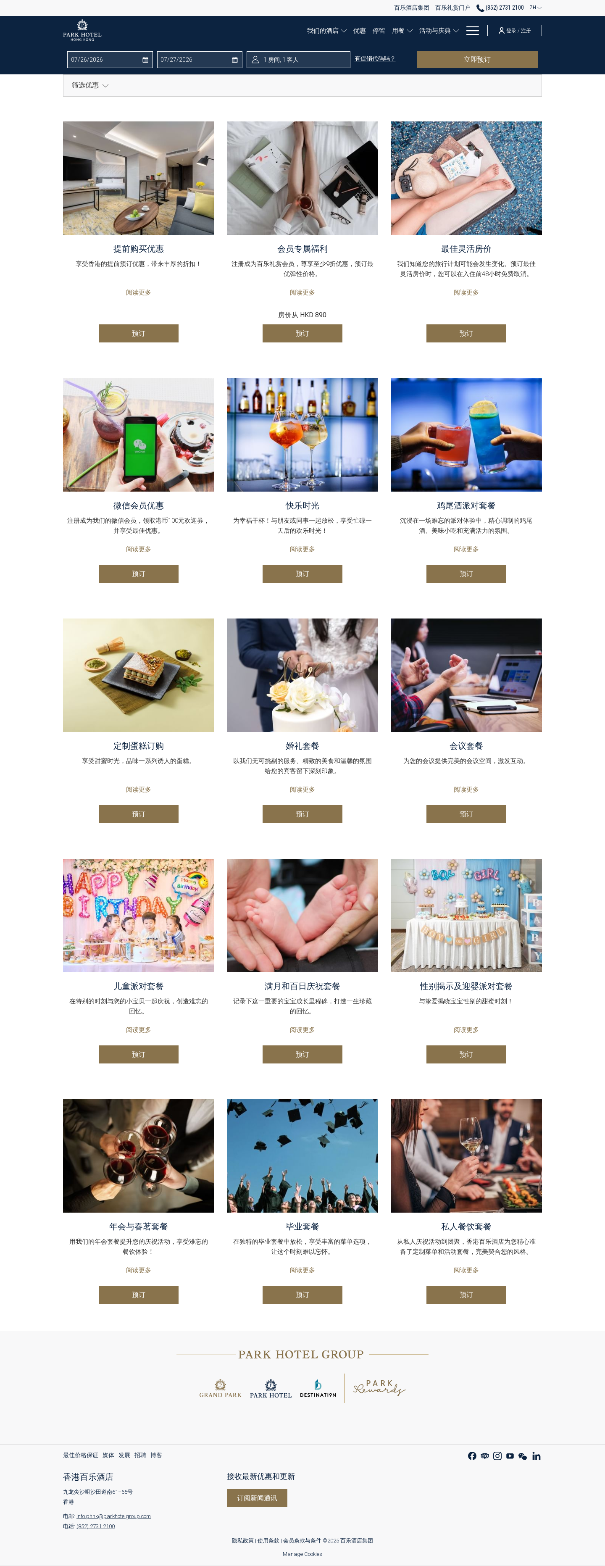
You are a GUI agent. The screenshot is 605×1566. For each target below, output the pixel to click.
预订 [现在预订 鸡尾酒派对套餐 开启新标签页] (466, 574)
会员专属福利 (302, 249)
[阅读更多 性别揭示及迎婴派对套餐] (466, 915)
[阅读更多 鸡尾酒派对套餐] (466, 435)
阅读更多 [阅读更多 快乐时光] (302, 549)
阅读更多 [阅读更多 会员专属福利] (302, 292)
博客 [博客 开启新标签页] (156, 1456)
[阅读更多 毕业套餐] (302, 1156)
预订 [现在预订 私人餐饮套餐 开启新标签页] (466, 1295)
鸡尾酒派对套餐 (466, 505)
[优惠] (344, 30)
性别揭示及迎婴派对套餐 (466, 986)
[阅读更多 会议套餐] (466, 675)
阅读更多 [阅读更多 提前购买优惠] (138, 292)
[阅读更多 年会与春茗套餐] (138, 1156)
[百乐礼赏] (463, 30)
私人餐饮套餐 (466, 1226)
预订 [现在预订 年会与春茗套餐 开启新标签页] (138, 1295)
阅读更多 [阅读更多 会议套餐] (466, 789)
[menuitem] (81, 1455)
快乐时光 (302, 505)
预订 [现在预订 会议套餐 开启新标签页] (466, 814)
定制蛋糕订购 (138, 746)
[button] (104, 60)
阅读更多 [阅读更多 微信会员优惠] (138, 549)
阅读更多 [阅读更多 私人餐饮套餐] (466, 1270)
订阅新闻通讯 (257, 1498)
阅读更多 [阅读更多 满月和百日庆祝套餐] (302, 1030)
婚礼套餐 (302, 746)
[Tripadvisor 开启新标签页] (485, 1455)
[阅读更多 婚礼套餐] (302, 675)
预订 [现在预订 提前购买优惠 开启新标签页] (138, 333)
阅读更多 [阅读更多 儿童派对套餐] (138, 1030)
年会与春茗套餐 (138, 1226)
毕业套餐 (302, 1226)
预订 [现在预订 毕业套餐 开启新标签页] (302, 1295)
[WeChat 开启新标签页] (522, 1455)
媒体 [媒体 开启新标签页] (108, 1456)
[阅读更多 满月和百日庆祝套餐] (302, 915)
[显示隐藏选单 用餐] (397, 30)
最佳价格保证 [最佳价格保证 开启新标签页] (80, 1456)
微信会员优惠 (138, 505)
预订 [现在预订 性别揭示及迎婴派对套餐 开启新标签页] (466, 1054)
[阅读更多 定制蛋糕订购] (138, 675)
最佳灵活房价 (466, 249)
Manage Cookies (302, 1554)
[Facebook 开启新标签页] (472, 1455)
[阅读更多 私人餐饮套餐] (466, 1156)
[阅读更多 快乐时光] (302, 435)
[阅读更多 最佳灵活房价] (466, 178)
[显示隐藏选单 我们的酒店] (330, 30)
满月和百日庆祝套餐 (302, 986)
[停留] (364, 30)
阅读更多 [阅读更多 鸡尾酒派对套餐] (466, 549)
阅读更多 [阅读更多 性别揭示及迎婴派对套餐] (466, 1030)
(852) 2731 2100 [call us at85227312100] (500, 7)
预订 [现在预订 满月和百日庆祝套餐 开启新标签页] (302, 1054)
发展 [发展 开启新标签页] (124, 1456)
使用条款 (269, 1540)
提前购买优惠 (138, 249)
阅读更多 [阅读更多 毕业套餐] (302, 1270)
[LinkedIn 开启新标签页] (536, 1455)
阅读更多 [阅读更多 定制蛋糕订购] (138, 789)
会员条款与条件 (302, 1540)
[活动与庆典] (420, 30)
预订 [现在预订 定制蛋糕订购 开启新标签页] (138, 814)
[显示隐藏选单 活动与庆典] (443, 30)
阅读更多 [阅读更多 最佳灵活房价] (466, 292)
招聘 (140, 1455)
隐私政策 (243, 1540)
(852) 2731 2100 (95, 1526)
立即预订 (497, 59)
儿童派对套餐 (138, 986)
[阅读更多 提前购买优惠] (138, 178)
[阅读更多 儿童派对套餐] (138, 915)
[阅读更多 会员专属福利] (302, 178)
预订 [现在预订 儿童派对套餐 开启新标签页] (138, 1054)
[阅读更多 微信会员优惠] (138, 435)
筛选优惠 (90, 85)
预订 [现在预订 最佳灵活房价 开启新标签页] (466, 333)
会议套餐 (466, 746)
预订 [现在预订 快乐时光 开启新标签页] (302, 574)
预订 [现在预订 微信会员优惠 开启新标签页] (138, 574)
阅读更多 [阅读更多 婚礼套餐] (302, 789)
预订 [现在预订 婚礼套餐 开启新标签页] (302, 814)
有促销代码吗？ (375, 58)
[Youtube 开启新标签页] (510, 1455)
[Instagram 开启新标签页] (497, 1455)
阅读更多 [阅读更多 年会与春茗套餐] (138, 1270)
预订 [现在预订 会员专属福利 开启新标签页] (302, 333)
